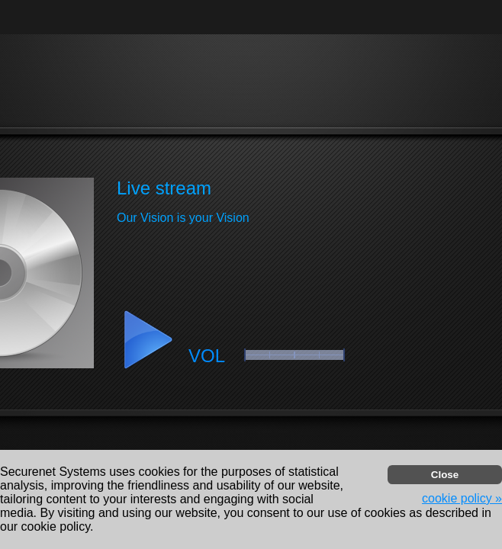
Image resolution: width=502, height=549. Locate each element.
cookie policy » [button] (462, 498)
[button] (147, 340)
